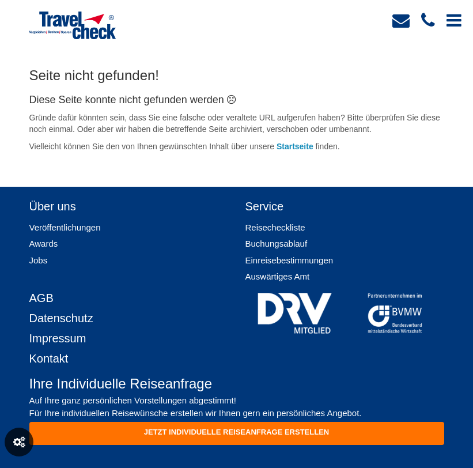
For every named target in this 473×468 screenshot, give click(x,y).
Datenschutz (61, 318)
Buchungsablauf (276, 243)
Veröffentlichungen (65, 227)
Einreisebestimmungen (289, 260)
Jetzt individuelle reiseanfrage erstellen (236, 432)
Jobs (38, 260)
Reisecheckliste (275, 227)
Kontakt (49, 358)
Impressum (57, 338)
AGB (41, 298)
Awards (43, 243)
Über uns (52, 206)
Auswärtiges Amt (277, 276)
